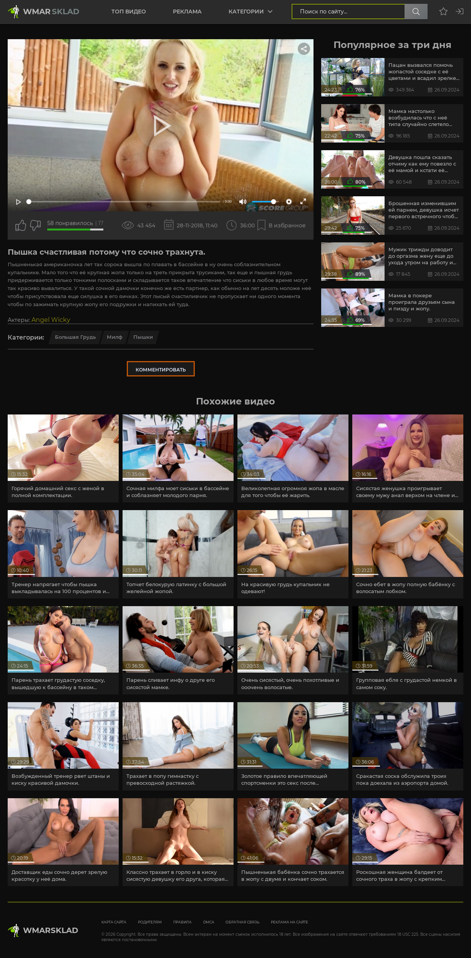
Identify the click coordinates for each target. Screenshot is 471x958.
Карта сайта (113, 922)
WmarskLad (50, 930)
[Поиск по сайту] (416, 11)
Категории (246, 11)
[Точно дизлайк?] (35, 225)
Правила (182, 922)
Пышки (143, 337)
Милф (115, 337)
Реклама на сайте (289, 922)
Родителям (150, 922)
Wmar (51, 11)
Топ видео (128, 11)
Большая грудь (75, 337)
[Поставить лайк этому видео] (20, 225)
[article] (63, 458)
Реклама (187, 11)
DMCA (208, 922)
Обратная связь (242, 922)
